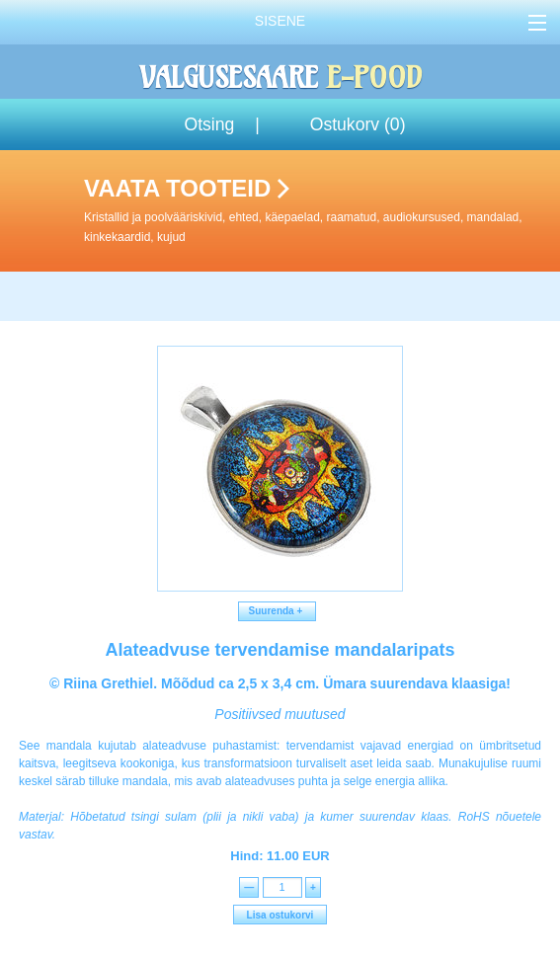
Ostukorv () (358, 124)
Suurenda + (277, 610)
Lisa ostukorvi (280, 915)
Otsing (209, 124)
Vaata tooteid (318, 210)
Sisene (280, 21)
